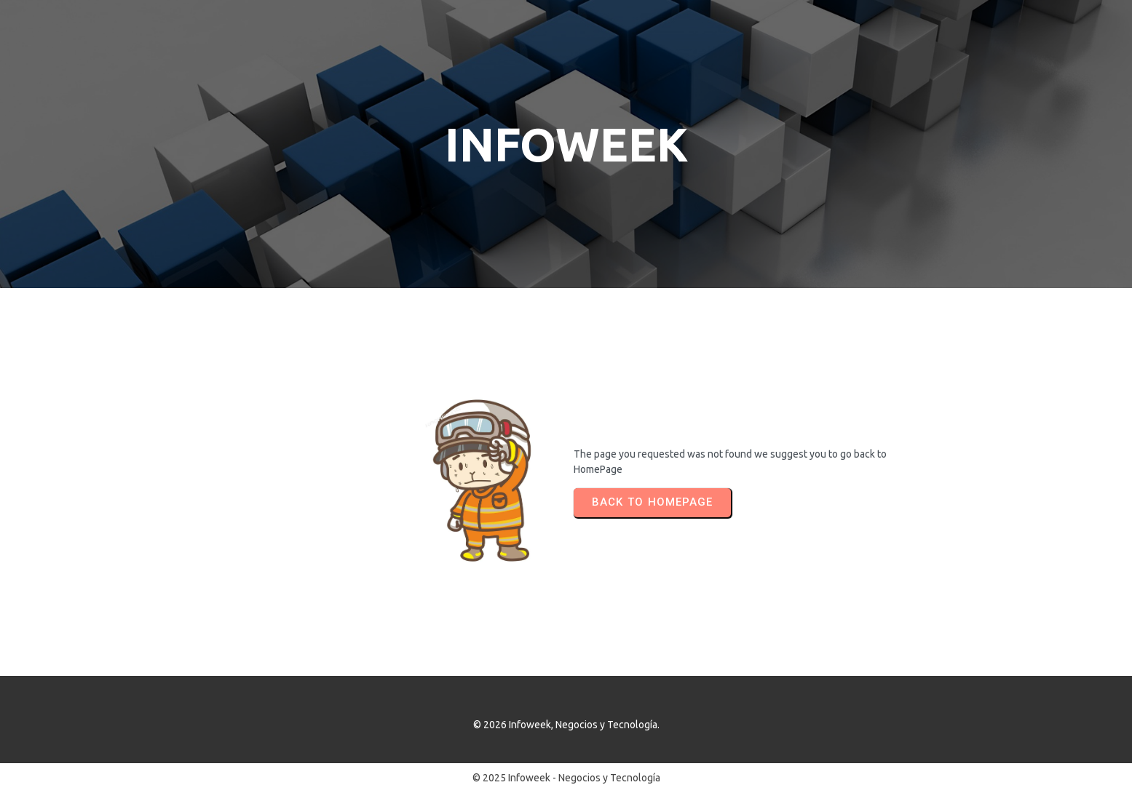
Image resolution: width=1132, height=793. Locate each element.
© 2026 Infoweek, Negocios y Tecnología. (566, 724)
